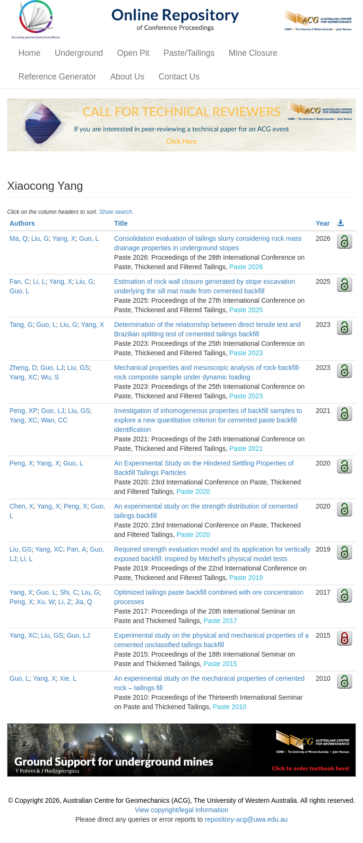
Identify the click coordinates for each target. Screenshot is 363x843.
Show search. (116, 212)
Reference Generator (57, 76)
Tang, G (21, 324)
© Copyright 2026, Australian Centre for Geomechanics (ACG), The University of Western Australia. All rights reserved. (181, 800)
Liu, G (40, 238)
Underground (79, 53)
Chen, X (21, 506)
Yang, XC (23, 377)
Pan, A (76, 549)
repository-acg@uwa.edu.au (246, 819)
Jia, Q (83, 602)
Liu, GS (78, 367)
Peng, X (21, 463)
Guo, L (89, 238)
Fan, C (19, 281)
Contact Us (178, 76)
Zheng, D (23, 367)
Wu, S (50, 377)
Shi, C (69, 592)
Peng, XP (23, 410)
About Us (127, 76)
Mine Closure (253, 53)
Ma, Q (18, 238)
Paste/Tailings (189, 53)
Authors (22, 223)
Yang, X (64, 238)
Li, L (39, 281)
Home (29, 53)
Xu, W (46, 602)
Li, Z (64, 602)
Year (323, 223)
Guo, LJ (51, 367)
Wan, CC (54, 420)
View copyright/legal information (181, 810)
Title (121, 223)
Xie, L (68, 678)
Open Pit (133, 53)
